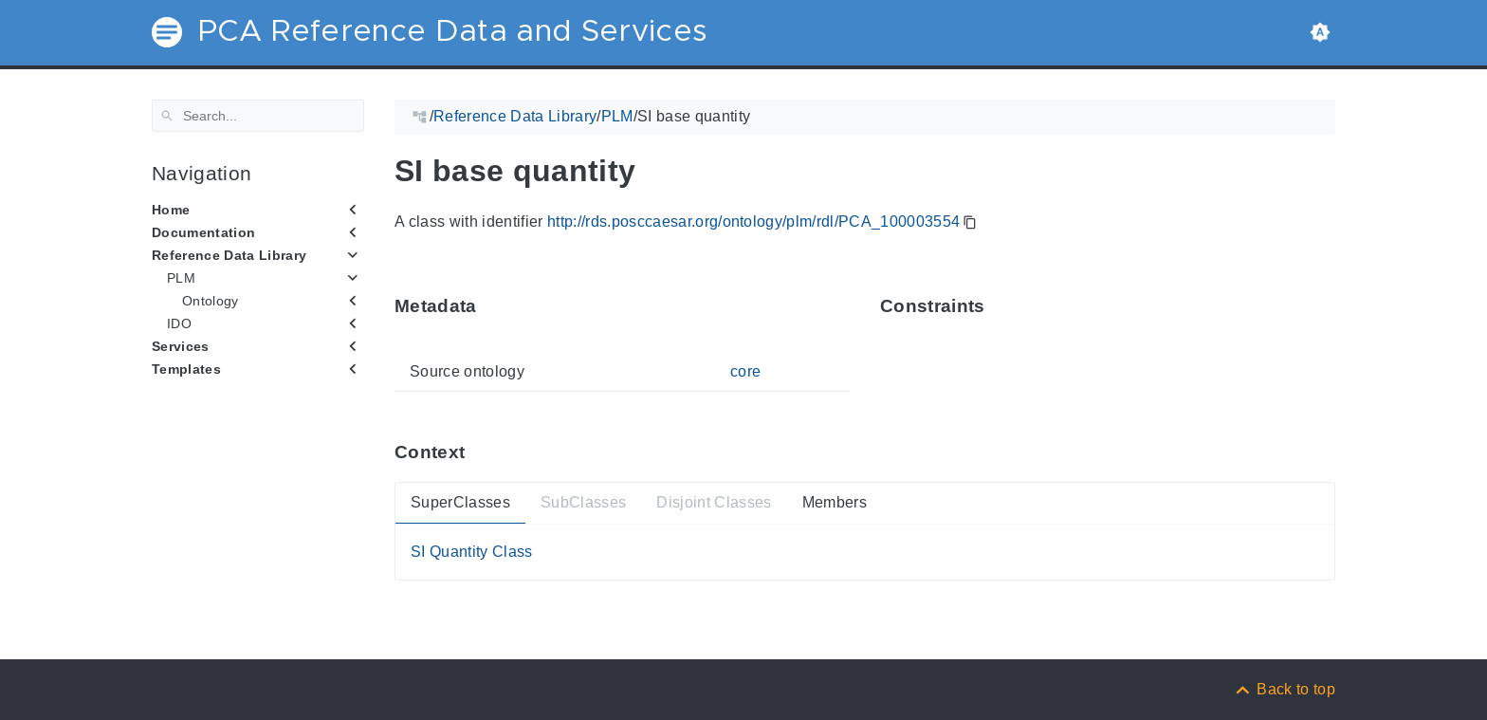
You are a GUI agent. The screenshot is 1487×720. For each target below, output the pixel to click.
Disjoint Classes (713, 502)
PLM (181, 278)
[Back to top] (1284, 689)
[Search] (258, 116)
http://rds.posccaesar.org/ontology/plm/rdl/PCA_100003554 (753, 221)
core (745, 371)
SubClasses (583, 502)
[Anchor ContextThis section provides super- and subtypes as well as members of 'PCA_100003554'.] (479, 452)
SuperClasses (460, 502)
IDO (179, 323)
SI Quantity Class (472, 552)
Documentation (203, 232)
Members (834, 502)
